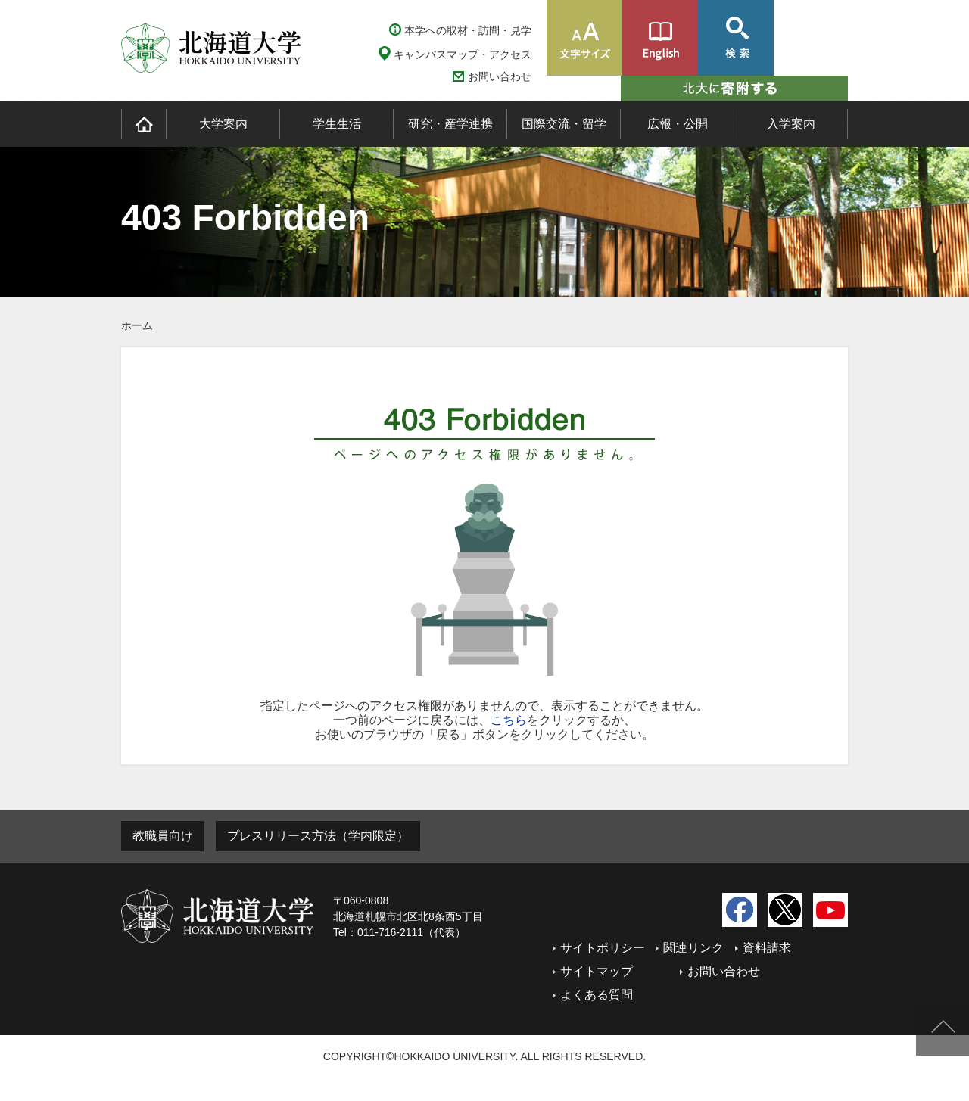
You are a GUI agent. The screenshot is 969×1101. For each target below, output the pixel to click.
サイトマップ (596, 971)
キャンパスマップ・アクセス (462, 54)
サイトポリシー (602, 947)
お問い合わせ (499, 76)
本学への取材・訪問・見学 (467, 30)
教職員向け (162, 835)
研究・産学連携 (450, 123)
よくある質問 (596, 994)
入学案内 (791, 123)
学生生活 (337, 123)
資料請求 (767, 947)
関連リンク (693, 947)
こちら (509, 720)
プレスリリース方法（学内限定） (318, 835)
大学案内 (223, 123)
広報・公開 (677, 123)
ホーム (137, 325)
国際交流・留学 (564, 123)
